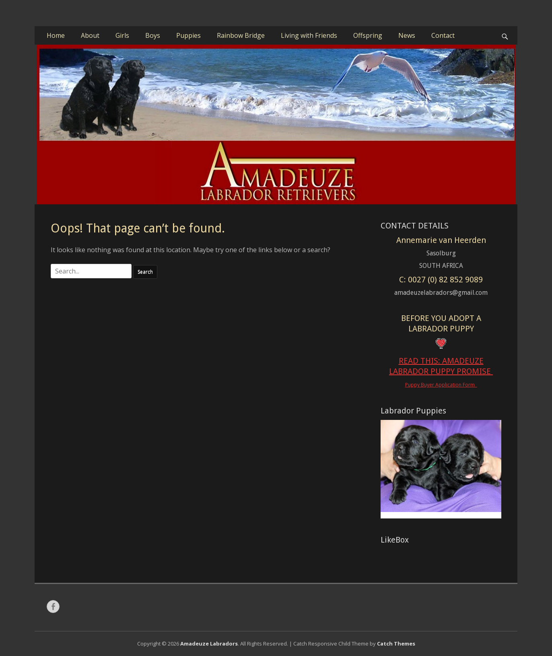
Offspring (367, 35)
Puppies (188, 35)
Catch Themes (396, 643)
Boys (152, 35)
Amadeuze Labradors (209, 643)
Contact (443, 35)
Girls (122, 35)
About (90, 35)
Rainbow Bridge (241, 35)
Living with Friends (309, 35)
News (406, 35)
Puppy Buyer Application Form (441, 384)
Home (56, 35)
